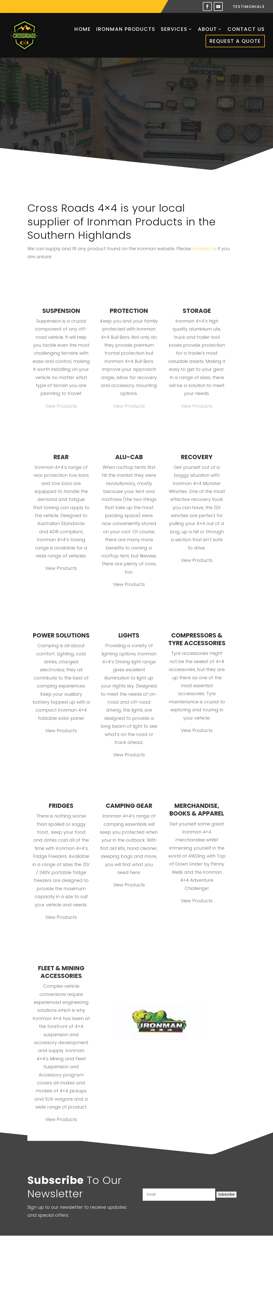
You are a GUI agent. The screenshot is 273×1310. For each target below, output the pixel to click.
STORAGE (197, 311)
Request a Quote (235, 41)
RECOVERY (197, 457)
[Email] (179, 1194)
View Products (61, 406)
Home (82, 29)
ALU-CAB (129, 457)
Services (174, 29)
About (207, 29)
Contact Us (246, 29)
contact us (204, 248)
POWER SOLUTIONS (61, 635)
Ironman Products (125, 29)
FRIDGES (61, 806)
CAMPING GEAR (129, 806)
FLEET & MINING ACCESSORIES (61, 972)
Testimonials (249, 7)
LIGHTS (128, 635)
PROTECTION (129, 311)
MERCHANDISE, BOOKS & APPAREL (196, 810)
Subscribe (226, 1194)
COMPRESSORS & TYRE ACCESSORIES (196, 639)
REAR (61, 457)
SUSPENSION (61, 311)
